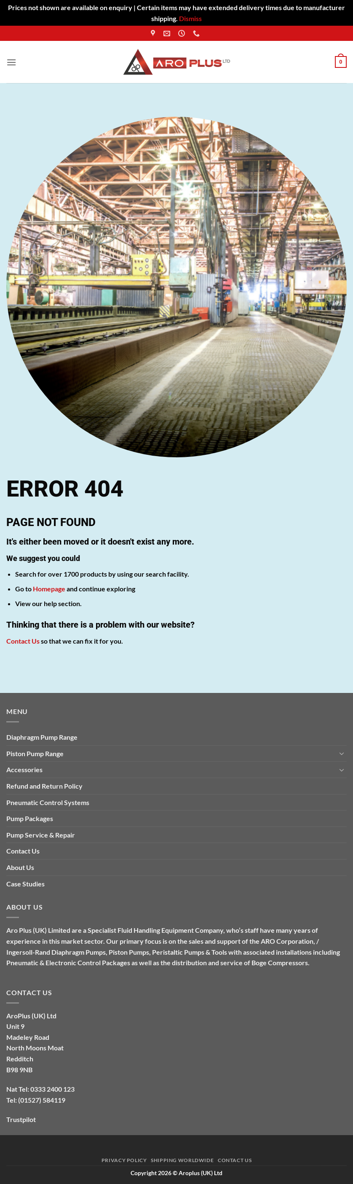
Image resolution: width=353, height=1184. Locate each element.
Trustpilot (21, 1119)
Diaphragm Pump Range (42, 737)
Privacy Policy (124, 1160)
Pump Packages (29, 818)
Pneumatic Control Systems (47, 802)
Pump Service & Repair (40, 835)
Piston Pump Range (35, 753)
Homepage (49, 589)
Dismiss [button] (190, 18)
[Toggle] (342, 753)
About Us (20, 867)
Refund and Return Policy (44, 786)
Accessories (24, 769)
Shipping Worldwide (182, 1160)
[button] (11, 62)
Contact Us (23, 641)
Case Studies (25, 884)
